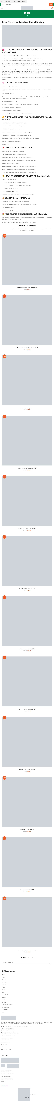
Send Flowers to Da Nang (6, 1079)
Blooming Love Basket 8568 (27, 829)
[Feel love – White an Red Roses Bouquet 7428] (27, 320)
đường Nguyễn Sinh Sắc (34, 69)
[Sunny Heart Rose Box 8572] (27, 862)
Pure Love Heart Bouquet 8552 (27, 649)
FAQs (2, 1047)
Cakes (3, 977)
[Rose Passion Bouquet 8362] (27, 380)
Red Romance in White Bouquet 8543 (27, 468)
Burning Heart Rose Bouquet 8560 (27, 709)
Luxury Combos (5, 994)
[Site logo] (27, 7)
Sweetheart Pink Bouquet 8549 (27, 588)
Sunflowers (4, 1002)
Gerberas (4, 989)
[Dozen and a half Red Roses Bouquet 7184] (27, 260)
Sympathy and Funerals (7, 1004)
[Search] (27, 4)
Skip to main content (20, 1)
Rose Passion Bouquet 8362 (27, 408)
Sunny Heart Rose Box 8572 (27, 890)
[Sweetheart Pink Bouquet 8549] (27, 561)
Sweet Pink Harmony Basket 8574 (27, 950)
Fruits (3, 987)
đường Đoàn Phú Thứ (25, 71)
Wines (3, 1012)
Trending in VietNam (6, 1007)
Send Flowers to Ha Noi (6, 1076)
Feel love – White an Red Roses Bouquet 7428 (27, 348)
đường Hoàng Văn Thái (15, 71)
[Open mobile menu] (2, 7)
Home (26, 15)
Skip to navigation (6, 1)
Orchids (4, 997)
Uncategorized (5, 1009)
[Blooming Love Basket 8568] (27, 802)
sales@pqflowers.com (12, 191)
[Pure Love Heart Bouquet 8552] (27, 621)
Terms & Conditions (5, 1042)
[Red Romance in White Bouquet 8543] (27, 440)
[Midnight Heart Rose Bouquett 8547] (27, 501)
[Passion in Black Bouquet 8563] (27, 742)
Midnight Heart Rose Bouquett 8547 (27, 528)
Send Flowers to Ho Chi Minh (7, 1074)
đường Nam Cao (5, 71)
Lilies (3, 992)
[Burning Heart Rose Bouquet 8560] (27, 681)
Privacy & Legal (4, 1044)
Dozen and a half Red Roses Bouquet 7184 (27, 287)
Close (5, 970)
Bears (3, 974)
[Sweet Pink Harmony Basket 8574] (27, 922)
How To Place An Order (6, 1049)
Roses (3, 999)
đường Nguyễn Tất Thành (46, 69)
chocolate (4, 982)
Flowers (4, 984)
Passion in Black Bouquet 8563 (27, 769)
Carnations (4, 979)
